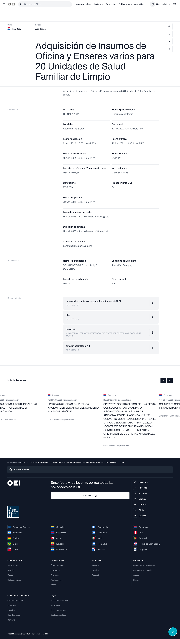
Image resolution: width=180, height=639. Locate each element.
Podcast (95, 575)
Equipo (10, 575)
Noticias (95, 570)
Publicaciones (125, 4)
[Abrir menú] (4, 4)
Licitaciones (44, 462)
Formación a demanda (142, 570)
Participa (11, 610)
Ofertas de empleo (15, 601)
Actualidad (139, 4)
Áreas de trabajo (83, 4)
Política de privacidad (59, 601)
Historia (10, 570)
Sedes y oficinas (14, 580)
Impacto (54, 585)
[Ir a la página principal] (11, 4)
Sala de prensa (13, 615)
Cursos (136, 575)
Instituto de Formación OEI (144, 565)
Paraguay (33, 462)
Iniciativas (98, 4)
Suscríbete (90, 495)
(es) (175, 4)
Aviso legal (55, 605)
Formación (111, 4)
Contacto (11, 620)
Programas (55, 570)
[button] (163, 380)
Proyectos (55, 575)
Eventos (95, 565)
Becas (136, 580)
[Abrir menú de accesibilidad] (172, 631)
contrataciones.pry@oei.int (77, 246)
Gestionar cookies (58, 615)
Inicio (24, 462)
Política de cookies (58, 610)
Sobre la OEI (12, 565)
